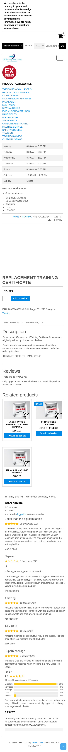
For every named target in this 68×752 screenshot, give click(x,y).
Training (7, 133)
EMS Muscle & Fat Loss (16, 111)
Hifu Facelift (10, 117)
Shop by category (11, 46)
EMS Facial (8, 105)
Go (62, 46)
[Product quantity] (6, 298)
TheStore (37, 742)
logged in (21, 514)
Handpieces (9, 114)
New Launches (11, 108)
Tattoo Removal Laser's (17, 89)
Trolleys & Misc (12, 136)
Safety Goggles (12, 130)
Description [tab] (11, 322)
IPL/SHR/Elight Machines (16, 98)
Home (16, 216)
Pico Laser (8, 102)
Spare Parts (9, 120)
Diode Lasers (10, 95)
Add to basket (20, 298)
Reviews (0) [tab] (32, 322)
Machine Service (12, 127)
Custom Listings (12, 139)
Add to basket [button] (18, 435)
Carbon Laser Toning (15, 123)
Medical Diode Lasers (15, 92)
